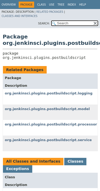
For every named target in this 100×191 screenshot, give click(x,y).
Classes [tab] (75, 161)
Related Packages (49, 11)
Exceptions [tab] (17, 169)
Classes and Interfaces (19, 16)
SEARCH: (44, 23)
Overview (9, 4)
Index (71, 4)
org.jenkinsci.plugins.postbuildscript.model (47, 109)
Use (51, 4)
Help (82, 4)
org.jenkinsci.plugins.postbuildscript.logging (49, 93)
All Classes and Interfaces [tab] (33, 161)
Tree (61, 4)
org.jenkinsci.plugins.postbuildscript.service (48, 140)
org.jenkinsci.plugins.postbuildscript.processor (51, 124)
